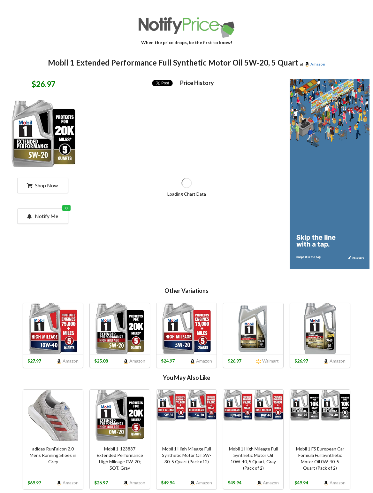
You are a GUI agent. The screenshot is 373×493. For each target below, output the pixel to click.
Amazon (317, 64)
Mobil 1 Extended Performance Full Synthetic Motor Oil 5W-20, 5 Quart (173, 62)
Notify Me (47, 214)
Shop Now (42, 185)
